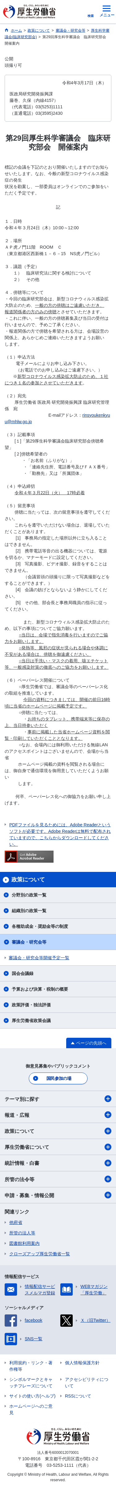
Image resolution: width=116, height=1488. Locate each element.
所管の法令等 (58, 1179)
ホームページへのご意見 (31, 1409)
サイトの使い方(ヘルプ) (32, 1396)
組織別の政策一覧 (29, 910)
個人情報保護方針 (82, 1362)
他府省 (15, 1222)
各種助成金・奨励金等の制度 (40, 926)
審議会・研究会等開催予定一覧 (39, 957)
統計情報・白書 (58, 1163)
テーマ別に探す (58, 1098)
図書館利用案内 (24, 1243)
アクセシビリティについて (86, 1382)
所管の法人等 (22, 1232)
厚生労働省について (58, 1147)
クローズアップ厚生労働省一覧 (39, 1253)
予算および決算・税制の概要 (40, 989)
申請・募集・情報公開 (58, 1195)
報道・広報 (58, 1114)
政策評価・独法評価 (31, 1004)
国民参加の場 (58, 1078)
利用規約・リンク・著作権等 (31, 1366)
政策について (58, 1131)
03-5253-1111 (60, 1465)
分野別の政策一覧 (29, 894)
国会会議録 (22, 973)
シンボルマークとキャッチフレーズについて (31, 1382)
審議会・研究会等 (29, 942)
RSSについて (78, 1396)
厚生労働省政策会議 (31, 1020)
